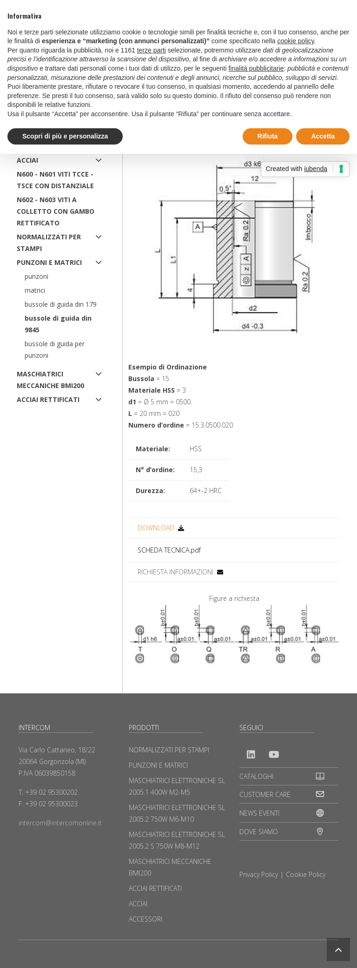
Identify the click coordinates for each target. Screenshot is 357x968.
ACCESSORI (145, 919)
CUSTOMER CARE (265, 794)
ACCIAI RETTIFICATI (48, 399)
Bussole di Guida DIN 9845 (58, 324)
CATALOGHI (256, 776)
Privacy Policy (258, 874)
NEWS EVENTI (259, 813)
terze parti (151, 50)
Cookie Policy (305, 874)
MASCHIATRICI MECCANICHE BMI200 (50, 379)
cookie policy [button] (295, 41)
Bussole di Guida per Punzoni (55, 349)
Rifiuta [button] (268, 136)
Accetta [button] (323, 136)
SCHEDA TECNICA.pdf (169, 550)
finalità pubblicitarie (256, 68)
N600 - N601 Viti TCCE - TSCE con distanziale (55, 180)
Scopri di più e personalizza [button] (65, 136)
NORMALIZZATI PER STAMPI (49, 242)
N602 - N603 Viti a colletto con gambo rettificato (55, 211)
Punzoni (36, 276)
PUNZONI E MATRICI (49, 262)
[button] (338, 949)
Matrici (35, 290)
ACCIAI (27, 160)
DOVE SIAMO (258, 831)
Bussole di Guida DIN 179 (61, 304)
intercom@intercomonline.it (60, 822)
